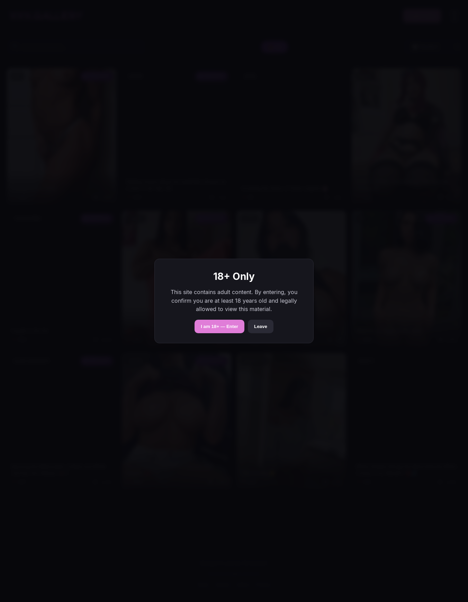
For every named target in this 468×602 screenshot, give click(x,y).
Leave (260, 326)
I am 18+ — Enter (219, 326)
